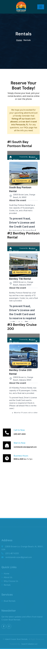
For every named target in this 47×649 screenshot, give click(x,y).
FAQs (26, 127)
